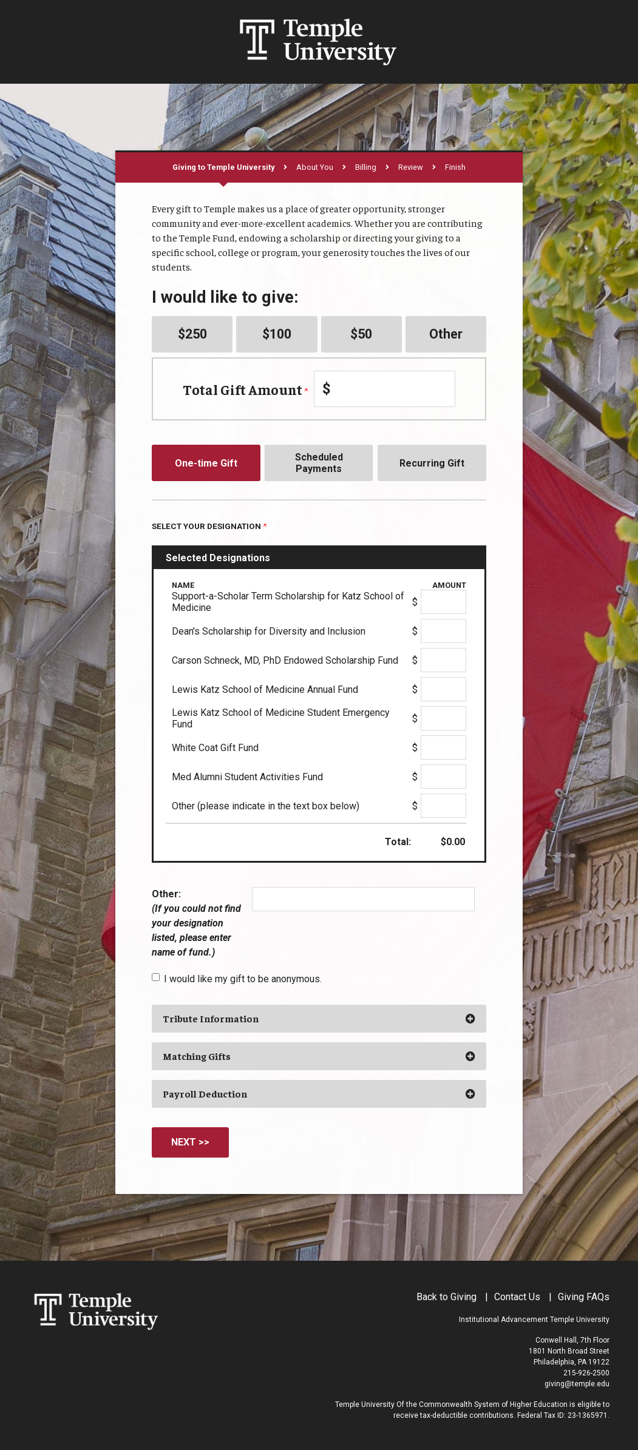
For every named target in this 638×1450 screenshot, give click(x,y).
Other (446, 334)
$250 (192, 334)
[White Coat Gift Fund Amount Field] (443, 747)
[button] (319, 1018)
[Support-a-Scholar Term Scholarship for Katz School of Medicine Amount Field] (443, 602)
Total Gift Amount (245, 389)
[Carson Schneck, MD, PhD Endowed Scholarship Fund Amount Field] (443, 660)
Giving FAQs (583, 1297)
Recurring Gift (431, 463)
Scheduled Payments (319, 462)
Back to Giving (446, 1297)
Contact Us (517, 1297)
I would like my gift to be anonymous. (243, 979)
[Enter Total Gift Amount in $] (384, 389)
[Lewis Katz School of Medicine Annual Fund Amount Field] (443, 689)
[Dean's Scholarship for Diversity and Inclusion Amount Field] (443, 631)
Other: (196, 923)
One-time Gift (206, 463)
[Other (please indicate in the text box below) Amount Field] (443, 806)
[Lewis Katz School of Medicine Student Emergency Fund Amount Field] (443, 718)
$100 (276, 334)
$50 (361, 334)
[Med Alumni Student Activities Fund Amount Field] (443, 776)
